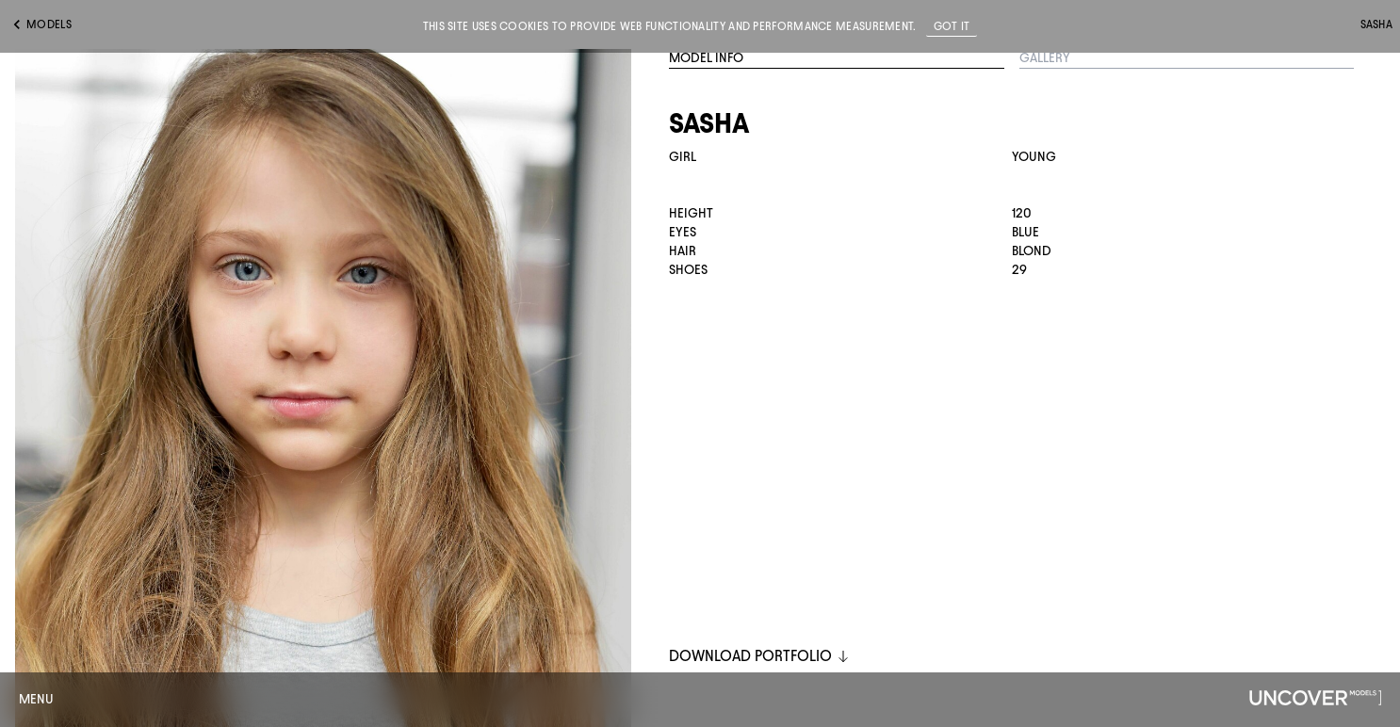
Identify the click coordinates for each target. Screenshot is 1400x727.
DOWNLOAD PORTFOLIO (760, 656)
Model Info (706, 58)
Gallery (1044, 58)
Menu (36, 699)
